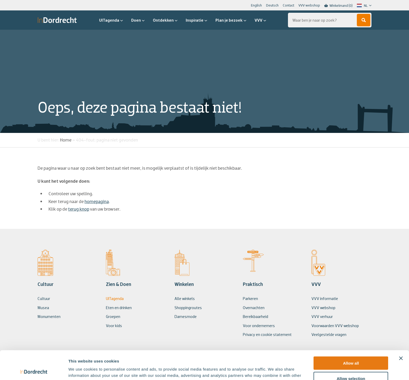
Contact (288, 5)
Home (65, 140)
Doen (138, 20)
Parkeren (250, 298)
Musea (43, 307)
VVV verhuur (322, 316)
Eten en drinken (119, 307)
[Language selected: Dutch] (364, 5)
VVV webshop (309, 5)
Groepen (113, 316)
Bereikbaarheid (255, 316)
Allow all (351, 334)
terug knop (78, 209)
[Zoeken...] (329, 20)
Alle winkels (185, 298)
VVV (260, 20)
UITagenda (111, 20)
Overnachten (253, 307)
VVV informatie (324, 298)
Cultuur (44, 298)
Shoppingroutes (188, 307)
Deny (351, 365)
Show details (274, 369)
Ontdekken (165, 20)
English (256, 5)
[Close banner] (401, 329)
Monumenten (49, 316)
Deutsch (272, 5)
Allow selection (351, 349)
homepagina (97, 201)
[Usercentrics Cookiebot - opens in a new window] (34, 370)
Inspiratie (196, 20)
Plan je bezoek (230, 20)
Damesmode (186, 316)
